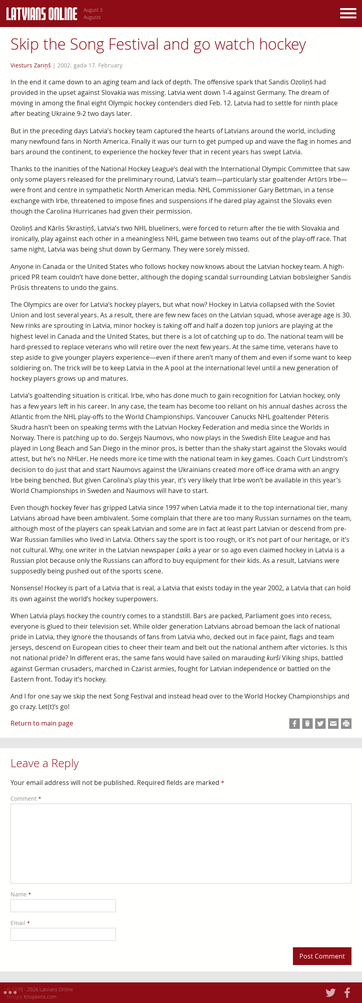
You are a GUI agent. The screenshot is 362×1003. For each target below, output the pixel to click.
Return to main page (42, 723)
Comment (26, 798)
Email (20, 923)
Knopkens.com (40, 996)
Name (21, 894)
